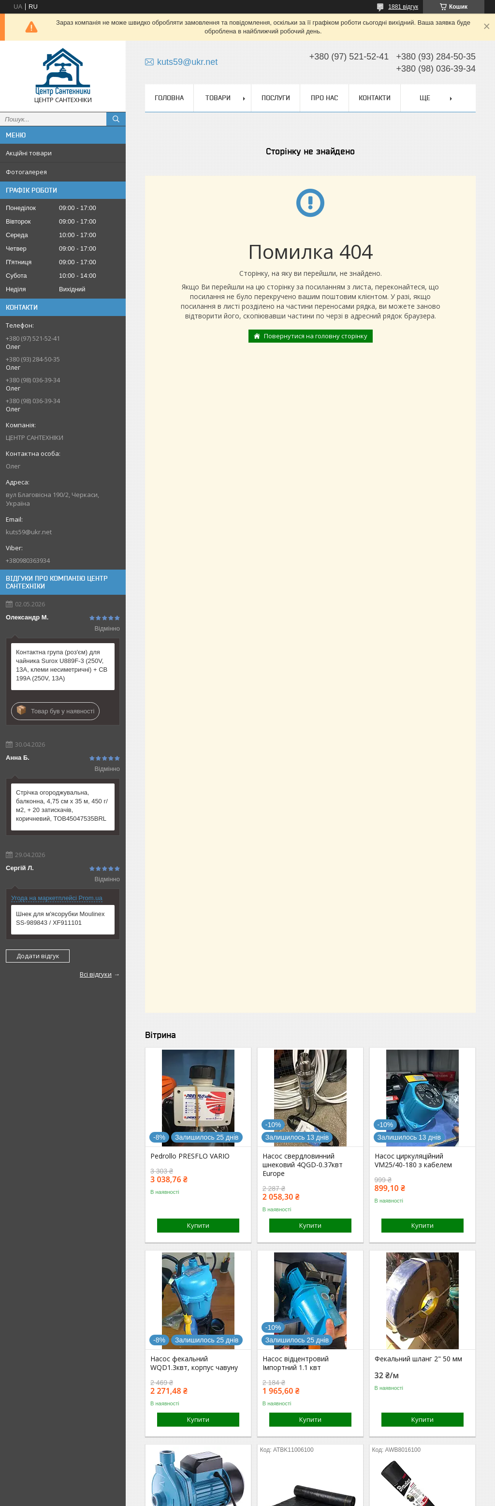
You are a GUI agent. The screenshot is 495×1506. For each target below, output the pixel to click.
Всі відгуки (96, 974)
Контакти (375, 98)
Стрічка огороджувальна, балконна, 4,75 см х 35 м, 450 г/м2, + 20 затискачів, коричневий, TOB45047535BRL (62, 805)
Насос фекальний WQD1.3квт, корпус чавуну (194, 1363)
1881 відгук (403, 6)
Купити (198, 1225)
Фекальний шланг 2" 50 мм (418, 1359)
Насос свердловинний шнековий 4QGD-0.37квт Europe (302, 1165)
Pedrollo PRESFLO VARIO (190, 1156)
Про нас (324, 98)
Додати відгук (37, 955)
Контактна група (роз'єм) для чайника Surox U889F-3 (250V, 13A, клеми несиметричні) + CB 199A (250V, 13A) (61, 665)
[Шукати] (116, 119)
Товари (218, 98)
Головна (169, 98)
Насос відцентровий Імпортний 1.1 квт (295, 1363)
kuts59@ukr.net (29, 531)
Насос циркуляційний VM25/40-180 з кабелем (413, 1160)
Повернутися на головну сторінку (315, 335)
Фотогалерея (26, 171)
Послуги (276, 98)
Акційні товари (29, 153)
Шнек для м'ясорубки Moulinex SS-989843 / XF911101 (60, 918)
